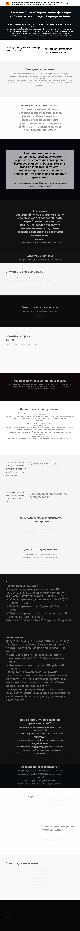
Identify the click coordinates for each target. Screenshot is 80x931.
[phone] (73, 3)
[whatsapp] (70, 3)
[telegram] (67, 3)
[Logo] (7, 3)
